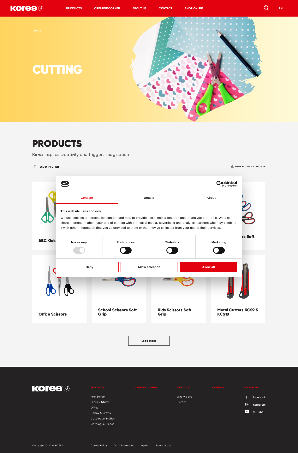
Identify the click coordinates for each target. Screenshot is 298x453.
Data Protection (124, 445)
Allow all (208, 267)
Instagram (255, 405)
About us (139, 8)
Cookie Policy (99, 445)
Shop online (194, 8)
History (181, 402)
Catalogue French (102, 423)
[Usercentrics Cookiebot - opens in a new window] (219, 184)
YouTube (254, 412)
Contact (165, 8)
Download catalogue (248, 166)
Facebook (255, 397)
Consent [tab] (87, 197)
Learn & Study (100, 402)
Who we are (184, 396)
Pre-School (98, 396)
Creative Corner (107, 8)
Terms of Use (164, 445)
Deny (89, 267)
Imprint (145, 445)
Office (95, 407)
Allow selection (149, 267)
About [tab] (211, 197)
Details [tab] (149, 197)
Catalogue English (103, 418)
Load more (149, 341)
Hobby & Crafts (101, 412)
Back (37, 30)
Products (74, 8)
